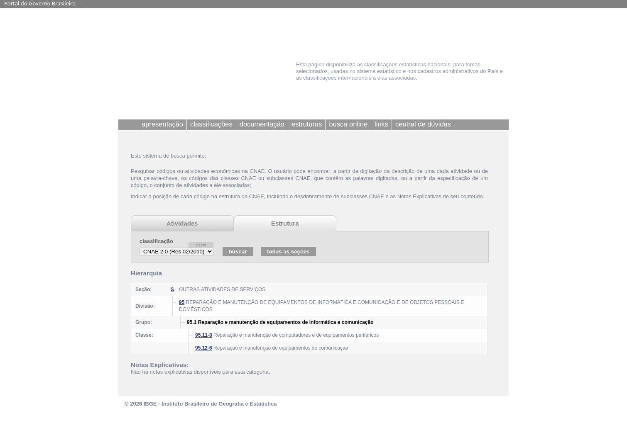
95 (181, 302)
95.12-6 (203, 348)
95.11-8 (203, 335)
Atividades (182, 223)
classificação (156, 241)
